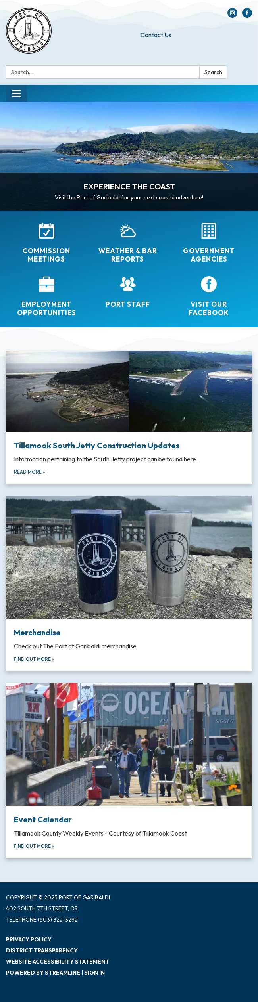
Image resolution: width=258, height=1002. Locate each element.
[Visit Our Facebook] (209, 296)
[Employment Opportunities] (47, 296)
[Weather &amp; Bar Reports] (128, 243)
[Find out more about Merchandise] (129, 583)
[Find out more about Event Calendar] (129, 770)
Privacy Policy (29, 939)
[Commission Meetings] (47, 243)
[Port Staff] (128, 292)
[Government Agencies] (209, 243)
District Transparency (42, 950)
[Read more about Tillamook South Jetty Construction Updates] (129, 417)
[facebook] (247, 15)
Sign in (94, 972)
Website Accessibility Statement (57, 961)
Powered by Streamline (43, 972)
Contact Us (156, 35)
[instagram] (232, 15)
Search (213, 72)
